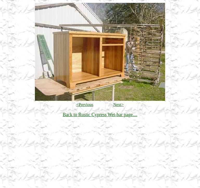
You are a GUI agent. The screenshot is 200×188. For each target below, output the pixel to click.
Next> (118, 104)
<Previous (84, 104)
